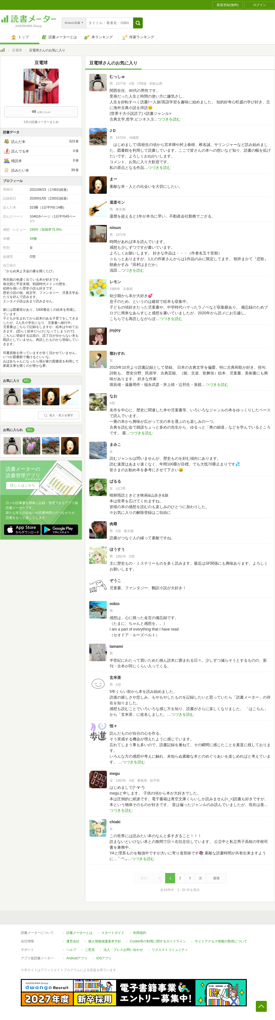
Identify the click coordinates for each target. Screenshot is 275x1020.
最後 (216, 878)
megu (115, 773)
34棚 (33, 239)
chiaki (115, 822)
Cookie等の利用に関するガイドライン (158, 941)
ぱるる (115, 481)
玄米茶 (115, 677)
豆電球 (17, 50)
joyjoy (115, 330)
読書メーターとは (79, 932)
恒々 (113, 726)
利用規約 (139, 932)
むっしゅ (117, 76)
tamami (116, 646)
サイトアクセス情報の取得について (221, 941)
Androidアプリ (76, 958)
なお (113, 396)
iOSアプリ (103, 958)
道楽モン (117, 202)
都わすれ (117, 353)
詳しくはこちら (22, 485)
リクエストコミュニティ (170, 949)
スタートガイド (112, 932)
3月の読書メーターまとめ (41, 122)
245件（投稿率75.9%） (47, 229)
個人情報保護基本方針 (104, 941)
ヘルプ (71, 949)
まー (113, 179)
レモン (115, 282)
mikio (115, 604)
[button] (138, 22)
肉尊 (113, 524)
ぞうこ (115, 580)
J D (113, 130)
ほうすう (117, 549)
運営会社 (72, 941)
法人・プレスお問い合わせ (123, 949)
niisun (115, 227)
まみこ (115, 444)
